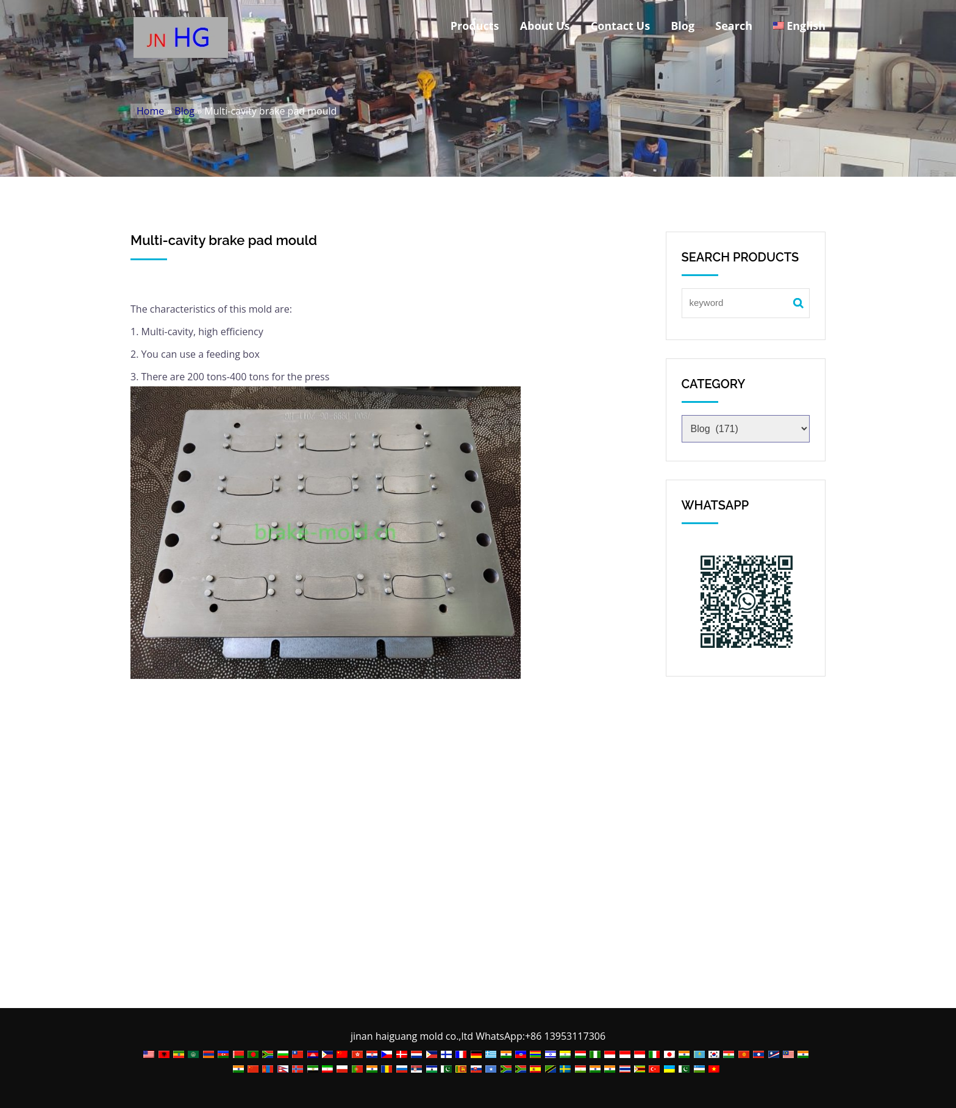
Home (150, 111)
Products (475, 25)
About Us (545, 25)
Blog (682, 25)
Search (733, 25)
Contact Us (620, 25)
